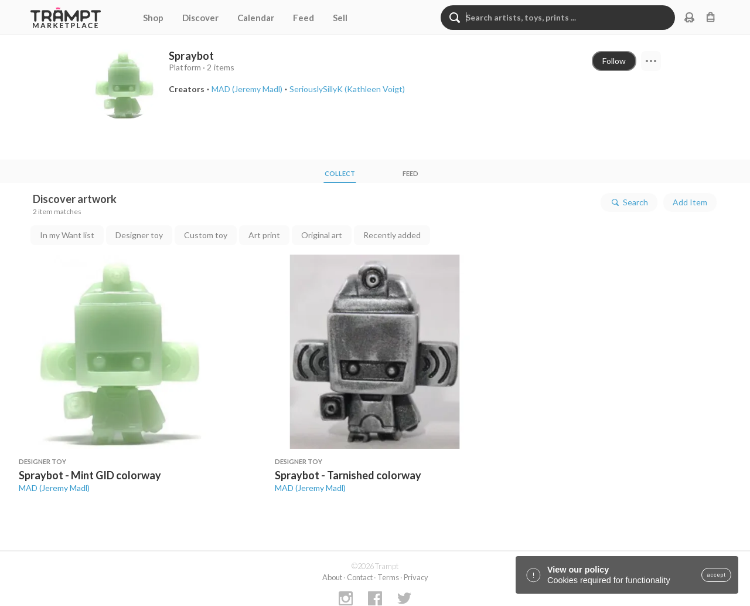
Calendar (255, 17)
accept (716, 575)
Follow (614, 61)
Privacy (416, 577)
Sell (340, 17)
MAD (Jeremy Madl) (54, 488)
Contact (360, 577)
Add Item (690, 202)
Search (629, 202)
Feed (303, 17)
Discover (200, 17)
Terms (388, 577)
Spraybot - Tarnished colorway (348, 475)
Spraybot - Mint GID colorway (90, 475)
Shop (153, 17)
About (332, 577)
